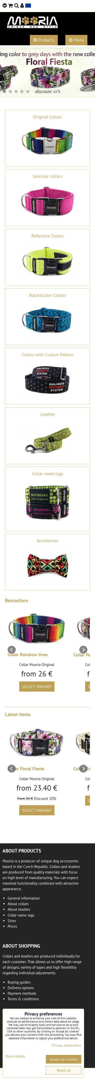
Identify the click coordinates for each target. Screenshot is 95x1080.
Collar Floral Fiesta (26, 769)
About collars (18, 903)
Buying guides (19, 982)
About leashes (19, 909)
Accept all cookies (64, 1059)
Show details (15, 1056)
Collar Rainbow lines (28, 654)
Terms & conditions (23, 998)
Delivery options (21, 987)
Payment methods (22, 993)
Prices (12, 926)
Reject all (64, 1070)
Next (83, 650)
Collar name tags (21, 915)
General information (24, 898)
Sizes (12, 920)
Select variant (37, 686)
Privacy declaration (66, 1045)
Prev (12, 650)
